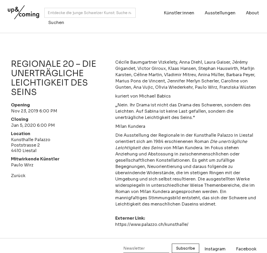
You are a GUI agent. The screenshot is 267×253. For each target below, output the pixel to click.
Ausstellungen (220, 13)
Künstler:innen (179, 13)
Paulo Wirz (22, 165)
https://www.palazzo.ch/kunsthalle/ (152, 224)
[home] (22, 14)
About (252, 13)
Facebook (246, 249)
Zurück (18, 175)
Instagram (215, 249)
